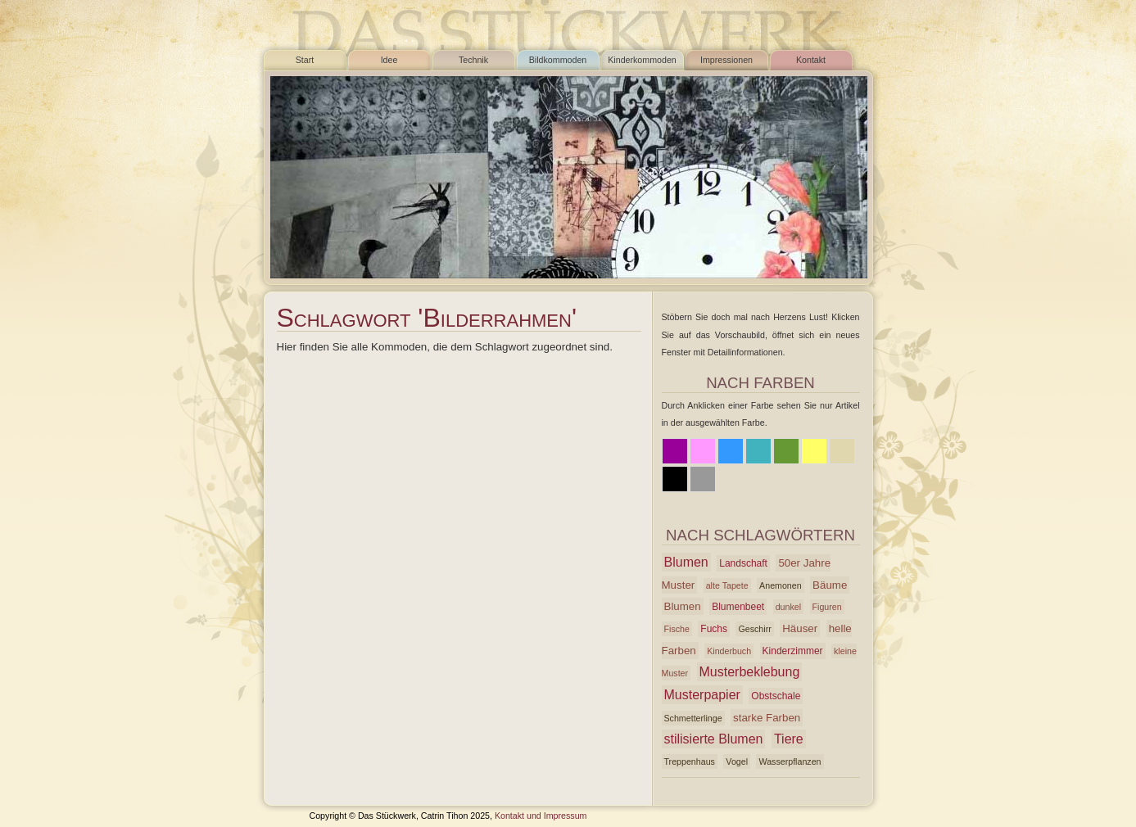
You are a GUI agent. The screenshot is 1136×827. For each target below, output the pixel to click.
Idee (389, 60)
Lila (675, 451)
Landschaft (743, 563)
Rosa (703, 451)
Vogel (737, 761)
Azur (758, 451)
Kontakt (811, 60)
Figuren (827, 607)
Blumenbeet (738, 606)
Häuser (799, 628)
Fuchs (713, 629)
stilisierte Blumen (713, 739)
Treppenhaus (689, 761)
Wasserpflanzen (789, 761)
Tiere (788, 739)
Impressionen (726, 60)
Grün (786, 451)
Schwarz (675, 479)
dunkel (788, 607)
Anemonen (780, 585)
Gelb (814, 451)
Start (305, 60)
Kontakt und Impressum (541, 815)
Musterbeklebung (749, 672)
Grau (703, 479)
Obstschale (775, 696)
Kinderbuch (729, 651)
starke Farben (766, 718)
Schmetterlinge (693, 718)
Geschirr (754, 629)
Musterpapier (702, 695)
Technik (473, 60)
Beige (842, 451)
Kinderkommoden (642, 60)
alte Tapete (727, 585)
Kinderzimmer (793, 651)
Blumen (686, 562)
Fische (677, 629)
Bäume (829, 585)
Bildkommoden (557, 60)
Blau (730, 451)
